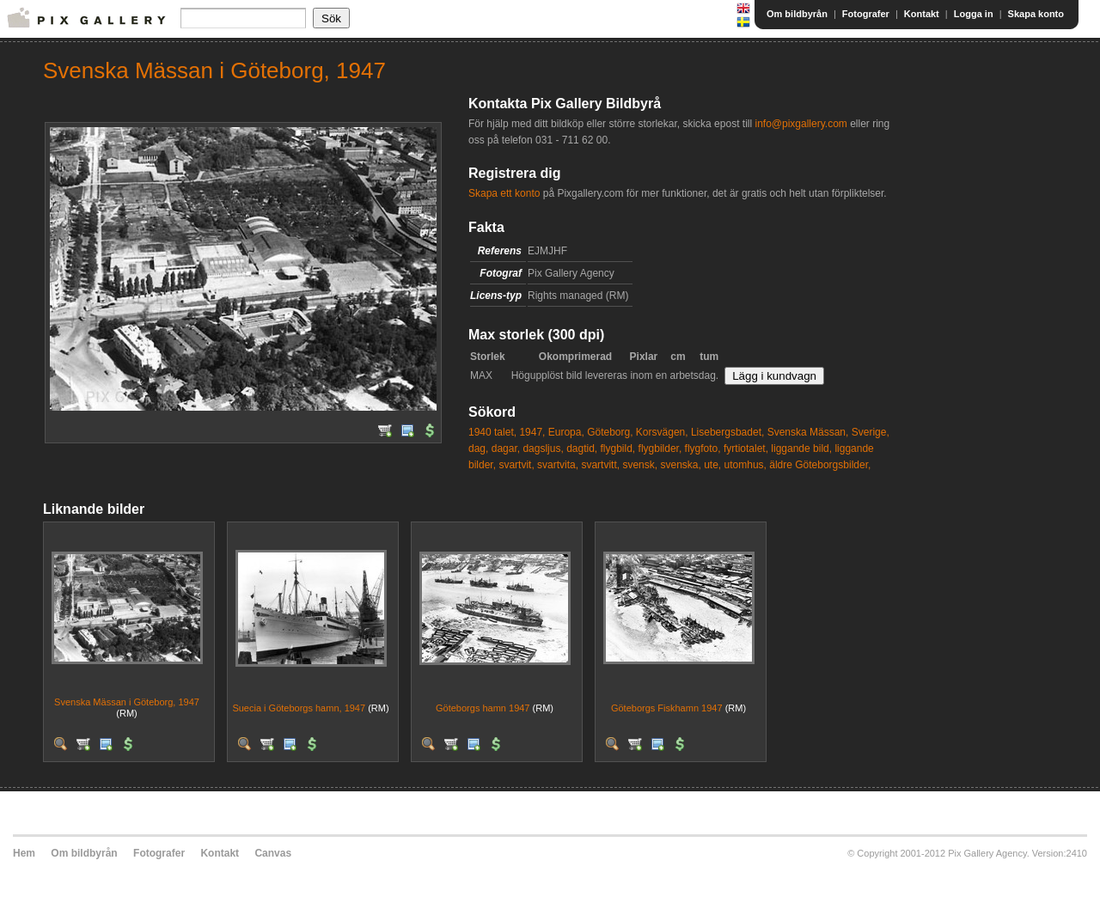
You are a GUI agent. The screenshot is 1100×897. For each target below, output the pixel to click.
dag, (478, 448)
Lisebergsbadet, (727, 432)
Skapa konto (1036, 14)
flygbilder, (660, 448)
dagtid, (581, 448)
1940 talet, (492, 432)
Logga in (973, 14)
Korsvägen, (662, 432)
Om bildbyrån (797, 14)
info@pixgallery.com (800, 124)
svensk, (639, 465)
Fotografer (865, 14)
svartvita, (557, 465)
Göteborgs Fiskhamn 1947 (667, 708)
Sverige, (870, 432)
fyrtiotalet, (746, 448)
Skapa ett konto (504, 193)
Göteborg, (609, 432)
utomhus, (745, 465)
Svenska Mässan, (808, 432)
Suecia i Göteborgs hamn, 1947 (298, 708)
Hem (24, 853)
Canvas (272, 853)
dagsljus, (542, 448)
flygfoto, (703, 448)
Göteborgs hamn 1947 (482, 708)
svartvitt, (600, 465)
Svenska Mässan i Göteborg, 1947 (126, 702)
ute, (712, 465)
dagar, (506, 448)
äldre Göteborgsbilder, (820, 465)
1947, (532, 432)
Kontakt (921, 14)
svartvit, (516, 465)
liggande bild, (801, 448)
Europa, (566, 432)
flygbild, (618, 448)
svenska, (680, 465)
